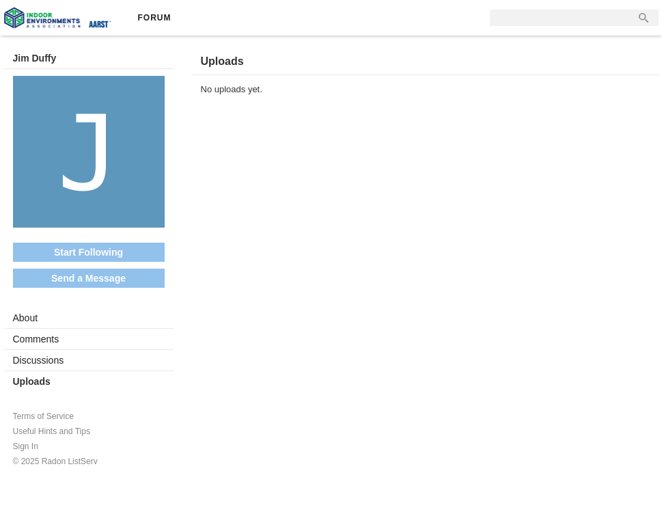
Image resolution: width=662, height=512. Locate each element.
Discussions (38, 360)
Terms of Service (43, 416)
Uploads (32, 381)
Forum (154, 18)
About (25, 317)
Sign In (25, 446)
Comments (36, 339)
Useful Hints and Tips (51, 431)
